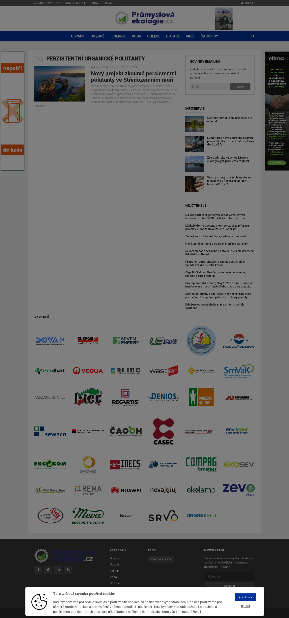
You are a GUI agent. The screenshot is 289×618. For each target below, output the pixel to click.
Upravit (245, 606)
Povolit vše (245, 597)
